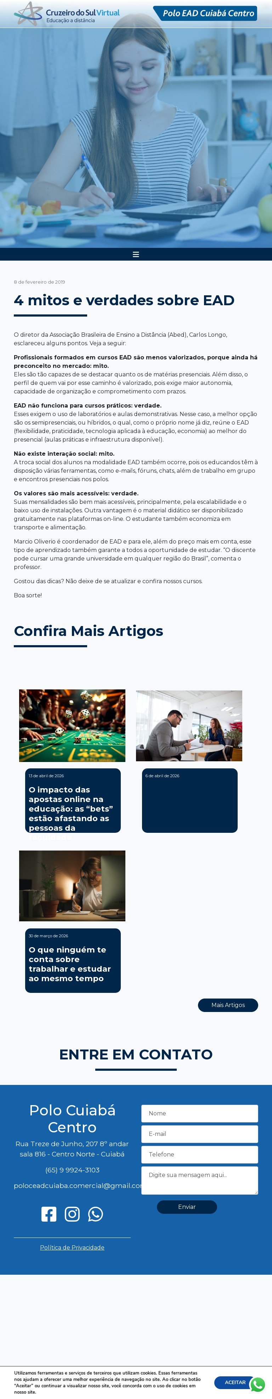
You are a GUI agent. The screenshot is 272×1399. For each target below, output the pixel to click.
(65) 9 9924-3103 (72, 1170)
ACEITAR (235, 1382)
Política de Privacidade (72, 1247)
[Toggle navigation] (136, 254)
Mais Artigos (228, 1005)
